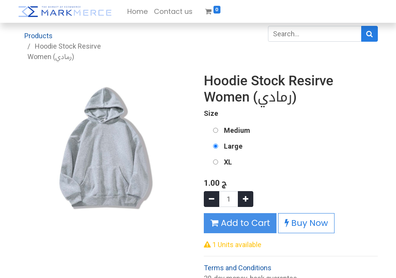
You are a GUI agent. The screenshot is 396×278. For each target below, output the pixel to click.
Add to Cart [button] (240, 223)
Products (38, 36)
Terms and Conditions (237, 268)
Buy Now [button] (306, 223)
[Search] (369, 34)
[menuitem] (137, 11)
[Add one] (245, 199)
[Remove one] (211, 199)
